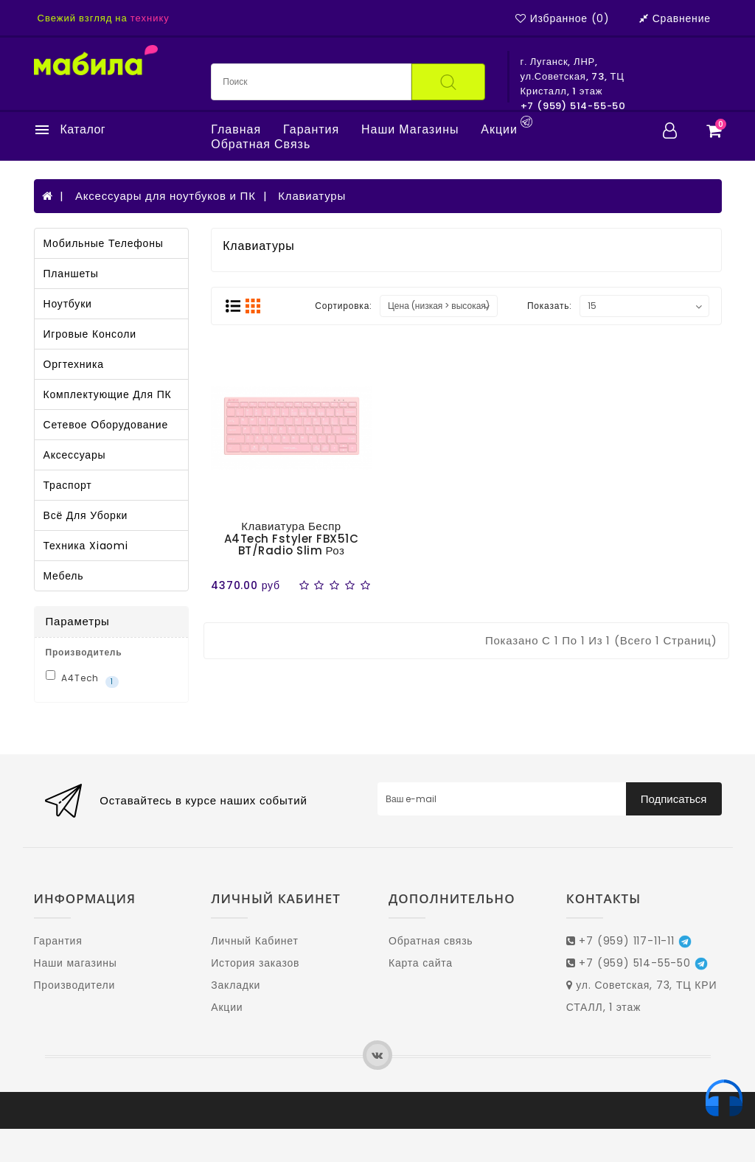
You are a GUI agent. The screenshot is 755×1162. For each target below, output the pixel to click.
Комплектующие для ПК (108, 394)
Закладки (235, 985)
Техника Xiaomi (86, 545)
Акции (499, 129)
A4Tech (82, 679)
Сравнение (675, 18)
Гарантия (311, 129)
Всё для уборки (86, 515)
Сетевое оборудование (106, 424)
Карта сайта (421, 963)
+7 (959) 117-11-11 (629, 940)
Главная (236, 129)
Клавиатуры (312, 195)
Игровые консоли (90, 334)
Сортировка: (343, 305)
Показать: (549, 305)
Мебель (64, 575)
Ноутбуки (68, 303)
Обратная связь (260, 144)
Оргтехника (74, 364)
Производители (75, 985)
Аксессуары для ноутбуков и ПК (165, 195)
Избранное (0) (562, 18)
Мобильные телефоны (104, 243)
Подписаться (674, 799)
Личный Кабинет (254, 940)
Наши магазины (410, 129)
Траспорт (68, 485)
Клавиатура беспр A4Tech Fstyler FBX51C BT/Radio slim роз (291, 538)
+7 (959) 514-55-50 (637, 963)
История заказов (255, 963)
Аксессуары (75, 455)
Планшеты (71, 273)
